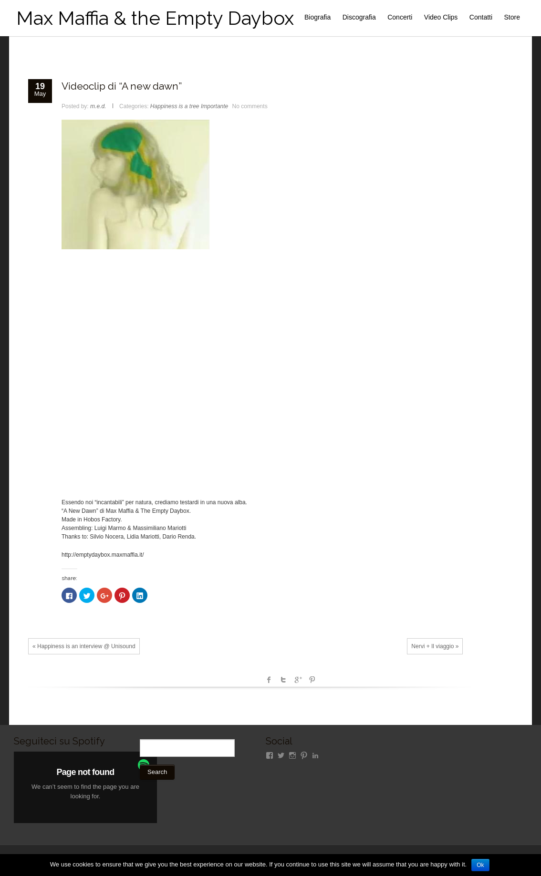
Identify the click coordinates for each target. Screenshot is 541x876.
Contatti (480, 17)
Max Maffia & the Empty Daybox (155, 18)
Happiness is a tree (174, 106)
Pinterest (312, 679)
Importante (214, 106)
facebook (269, 679)
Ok (480, 865)
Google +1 (298, 679)
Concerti (399, 17)
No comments (250, 106)
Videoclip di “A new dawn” (122, 86)
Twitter (283, 679)
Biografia (317, 17)
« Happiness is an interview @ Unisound (83, 646)
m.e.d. (98, 106)
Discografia (359, 17)
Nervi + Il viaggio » (434, 646)
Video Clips (441, 17)
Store (512, 17)
